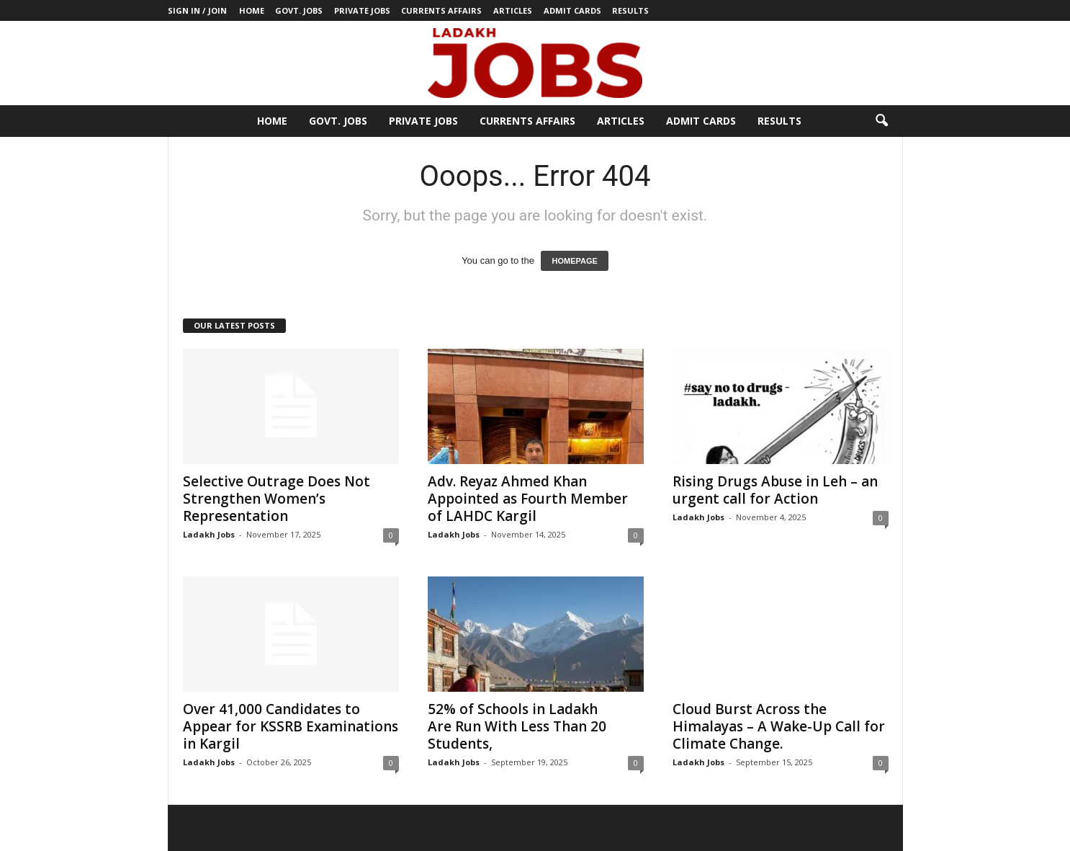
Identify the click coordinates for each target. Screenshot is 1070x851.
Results (630, 10)
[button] (881, 121)
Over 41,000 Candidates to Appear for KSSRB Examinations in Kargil (290, 726)
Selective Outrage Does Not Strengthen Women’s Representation (276, 498)
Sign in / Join (197, 10)
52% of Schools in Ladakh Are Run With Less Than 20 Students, (517, 726)
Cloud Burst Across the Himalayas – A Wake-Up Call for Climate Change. (779, 726)
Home (251, 10)
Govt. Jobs (299, 10)
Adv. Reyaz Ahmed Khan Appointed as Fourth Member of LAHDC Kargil (528, 498)
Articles (512, 10)
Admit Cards (572, 10)
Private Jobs (362, 10)
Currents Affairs (441, 10)
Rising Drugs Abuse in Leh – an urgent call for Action (775, 490)
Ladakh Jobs (209, 534)
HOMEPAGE (574, 261)
